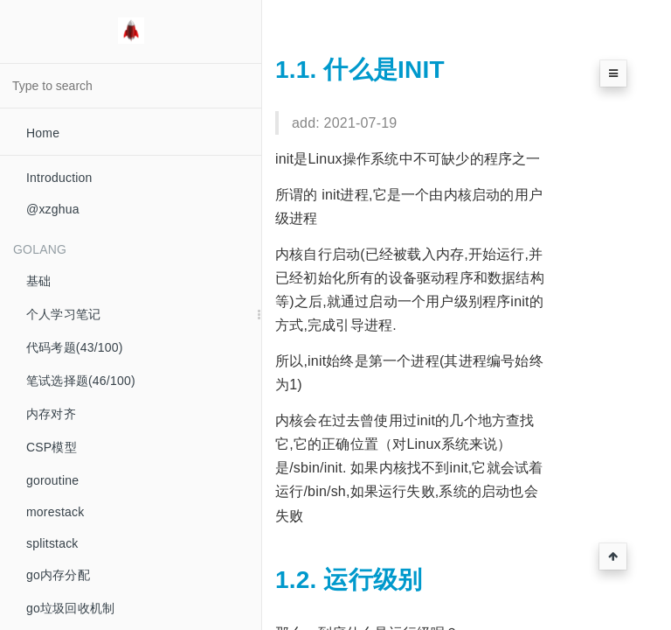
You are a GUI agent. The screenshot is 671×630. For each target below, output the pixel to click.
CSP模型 (51, 447)
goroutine (52, 480)
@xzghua (53, 209)
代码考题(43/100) (74, 347)
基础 (38, 281)
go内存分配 (58, 575)
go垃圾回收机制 (70, 608)
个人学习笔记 (63, 314)
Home (42, 133)
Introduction (59, 178)
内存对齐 (51, 414)
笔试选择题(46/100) (80, 381)
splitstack (52, 543)
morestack (55, 512)
